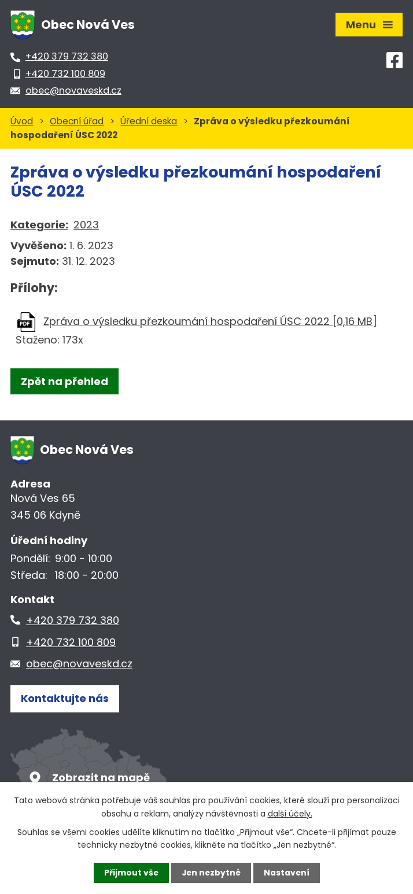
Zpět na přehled (64, 381)
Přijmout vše (129, 872)
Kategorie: (39, 224)
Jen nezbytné (210, 872)
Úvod (21, 121)
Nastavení (287, 872)
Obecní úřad (77, 121)
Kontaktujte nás (65, 699)
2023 (86, 224)
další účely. (290, 813)
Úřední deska (148, 121)
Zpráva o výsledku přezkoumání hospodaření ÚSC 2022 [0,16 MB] (210, 321)
